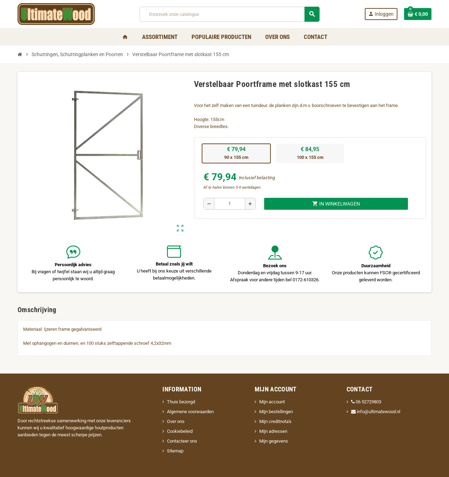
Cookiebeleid (180, 431)
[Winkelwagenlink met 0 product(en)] (417, 14)
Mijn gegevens (273, 441)
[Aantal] (229, 203)
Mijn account (272, 401)
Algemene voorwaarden (190, 411)
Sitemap (175, 451)
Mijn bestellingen (276, 411)
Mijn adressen (273, 431)
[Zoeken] (229, 14)
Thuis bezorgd (181, 401)
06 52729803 (366, 401)
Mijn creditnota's (275, 421)
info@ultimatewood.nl (375, 411)
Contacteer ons (182, 441)
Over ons (176, 421)
